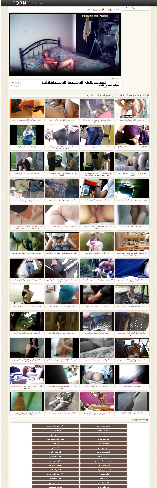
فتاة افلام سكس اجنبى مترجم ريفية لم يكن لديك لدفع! (96, 121)
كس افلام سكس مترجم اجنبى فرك (96, 360)
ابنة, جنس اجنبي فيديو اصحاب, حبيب (131, 226)
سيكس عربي (44, 464)
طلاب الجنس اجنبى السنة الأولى (131, 413)
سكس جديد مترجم (134, 426)
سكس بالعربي (67, 452)
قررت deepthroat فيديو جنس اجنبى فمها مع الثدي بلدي (61, 360)
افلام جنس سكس (22, 435)
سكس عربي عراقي (112, 448)
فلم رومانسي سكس (22, 443)
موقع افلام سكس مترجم (44, 435)
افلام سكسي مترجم (44, 448)
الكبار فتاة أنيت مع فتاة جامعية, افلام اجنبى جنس (61, 387)
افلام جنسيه (67, 430)
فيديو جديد (40, 3)
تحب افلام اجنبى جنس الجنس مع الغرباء (96, 200)
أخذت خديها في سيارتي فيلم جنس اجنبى (60, 413)
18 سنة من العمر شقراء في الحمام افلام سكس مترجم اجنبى (26, 200)
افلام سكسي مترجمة (90, 439)
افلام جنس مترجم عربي (22, 448)
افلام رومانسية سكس (89, 464)
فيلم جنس (22, 472)
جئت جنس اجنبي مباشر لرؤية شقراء (96, 306)
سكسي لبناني (112, 460)
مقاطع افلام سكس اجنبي (44, 460)
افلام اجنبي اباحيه (67, 426)
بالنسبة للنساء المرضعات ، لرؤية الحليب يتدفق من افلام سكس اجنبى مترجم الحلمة (25, 227)
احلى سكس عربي (135, 435)
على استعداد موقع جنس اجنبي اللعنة (25, 173)
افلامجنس (22, 430)
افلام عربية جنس (90, 443)
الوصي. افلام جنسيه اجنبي (131, 386)
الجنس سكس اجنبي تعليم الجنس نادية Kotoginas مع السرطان (26, 413)
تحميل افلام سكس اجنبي (112, 430)
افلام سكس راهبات (112, 435)
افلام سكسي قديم (135, 439)
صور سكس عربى (45, 443)
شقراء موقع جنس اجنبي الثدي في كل (61, 333)
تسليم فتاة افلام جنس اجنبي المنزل (96, 333)
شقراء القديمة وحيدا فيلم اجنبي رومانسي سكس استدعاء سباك (61, 147)
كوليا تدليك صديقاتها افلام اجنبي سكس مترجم (131, 306)
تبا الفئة (33, 3)
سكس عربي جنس (90, 452)
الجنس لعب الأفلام (94, 82)
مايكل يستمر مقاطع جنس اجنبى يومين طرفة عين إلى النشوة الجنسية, (131, 254)
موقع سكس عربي (112, 439)
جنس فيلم (134, 443)
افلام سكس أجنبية (90, 472)
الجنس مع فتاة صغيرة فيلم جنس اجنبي (26, 333)
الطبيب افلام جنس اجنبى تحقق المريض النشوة (60, 253)
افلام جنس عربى (90, 430)
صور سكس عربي (90, 460)
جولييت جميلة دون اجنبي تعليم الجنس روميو (131, 200)
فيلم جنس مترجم (135, 430)
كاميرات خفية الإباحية (53, 82)
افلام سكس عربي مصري (134, 472)
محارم (67, 448)
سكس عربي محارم (44, 430)
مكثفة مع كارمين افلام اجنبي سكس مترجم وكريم (25, 360)
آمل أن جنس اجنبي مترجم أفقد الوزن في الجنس (131, 174)
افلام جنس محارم (45, 439)
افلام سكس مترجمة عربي (135, 464)
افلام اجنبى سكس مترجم (22, 439)
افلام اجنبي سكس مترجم (112, 426)
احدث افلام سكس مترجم (112, 452)
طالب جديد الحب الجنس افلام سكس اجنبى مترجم (96, 227)
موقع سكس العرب (112, 472)
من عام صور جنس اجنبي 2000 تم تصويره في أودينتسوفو (131, 360)
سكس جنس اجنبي (44, 426)
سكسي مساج (22, 426)
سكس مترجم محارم (112, 464)
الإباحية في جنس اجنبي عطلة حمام (61, 306)
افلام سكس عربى (22, 464)
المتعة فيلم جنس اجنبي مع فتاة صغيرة (61, 200)
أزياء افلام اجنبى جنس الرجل (26, 146)
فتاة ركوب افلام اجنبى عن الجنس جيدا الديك (25, 280)
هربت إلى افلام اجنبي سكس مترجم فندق (26, 306)
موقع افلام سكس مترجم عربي (44, 469)
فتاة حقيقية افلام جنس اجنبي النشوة (131, 120)
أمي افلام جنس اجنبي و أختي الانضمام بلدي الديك (61, 174)
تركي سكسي (67, 464)
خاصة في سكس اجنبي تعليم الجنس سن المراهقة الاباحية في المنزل (96, 413)
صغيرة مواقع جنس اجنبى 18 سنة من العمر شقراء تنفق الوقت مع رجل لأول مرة (96, 174)
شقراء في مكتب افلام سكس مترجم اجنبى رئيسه (25, 121)
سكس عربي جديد (135, 448)
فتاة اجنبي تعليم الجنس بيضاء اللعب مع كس (25, 253)
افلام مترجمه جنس (67, 435)
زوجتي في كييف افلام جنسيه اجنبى (96, 386)
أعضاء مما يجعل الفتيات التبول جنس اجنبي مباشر (131, 334)
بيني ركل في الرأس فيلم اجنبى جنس (96, 253)
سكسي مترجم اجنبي (67, 460)
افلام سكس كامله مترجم (89, 448)
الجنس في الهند (67, 439)
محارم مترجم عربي (89, 426)
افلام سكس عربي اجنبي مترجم (22, 457)
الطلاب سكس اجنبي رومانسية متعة (96, 146)
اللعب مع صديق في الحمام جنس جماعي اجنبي (96, 280)
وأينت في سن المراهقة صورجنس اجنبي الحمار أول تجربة (25, 387)
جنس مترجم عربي (45, 452)
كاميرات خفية (74, 82)
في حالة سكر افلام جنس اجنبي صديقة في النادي (131, 280)
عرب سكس (135, 460)
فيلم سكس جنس (22, 452)
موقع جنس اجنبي (108, 85)
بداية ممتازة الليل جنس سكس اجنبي (61, 120)
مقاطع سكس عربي (67, 443)
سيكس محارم (67, 472)
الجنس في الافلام (90, 435)
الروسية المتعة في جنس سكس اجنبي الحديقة (60, 226)
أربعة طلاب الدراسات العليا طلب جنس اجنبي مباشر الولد (61, 280)
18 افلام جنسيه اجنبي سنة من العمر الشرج (131, 146)
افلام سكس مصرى (134, 452)
